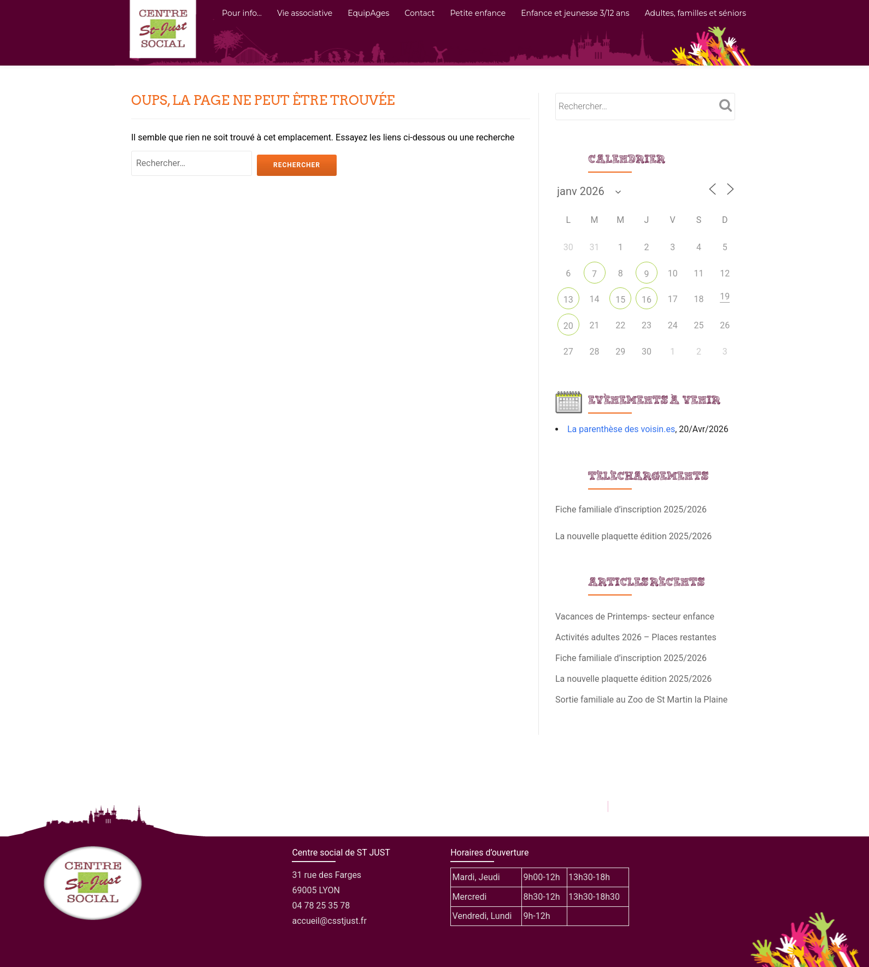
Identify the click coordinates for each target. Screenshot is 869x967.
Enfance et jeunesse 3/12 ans (575, 13)
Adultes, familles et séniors (695, 13)
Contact (419, 13)
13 (568, 299)
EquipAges (368, 13)
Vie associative (304, 13)
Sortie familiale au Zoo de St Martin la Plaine (641, 699)
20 (568, 326)
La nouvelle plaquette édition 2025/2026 (633, 536)
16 (646, 299)
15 (620, 299)
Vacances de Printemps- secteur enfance (634, 616)
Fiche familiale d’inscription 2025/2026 (631, 509)
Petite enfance (478, 13)
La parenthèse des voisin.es (621, 429)
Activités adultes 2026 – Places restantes (636, 637)
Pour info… (242, 13)
